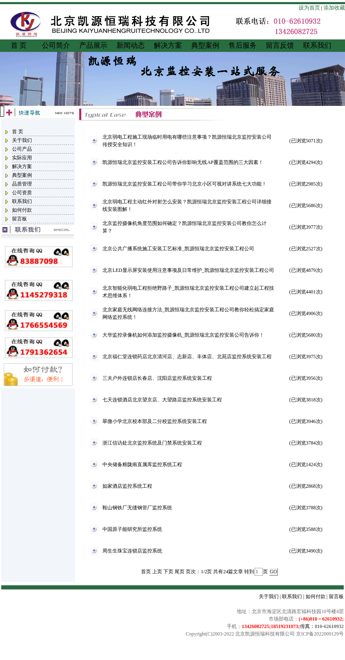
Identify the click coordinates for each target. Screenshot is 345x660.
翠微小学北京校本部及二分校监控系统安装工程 (154, 421)
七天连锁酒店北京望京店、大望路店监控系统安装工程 (162, 400)
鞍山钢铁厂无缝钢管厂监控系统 (137, 508)
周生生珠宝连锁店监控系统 (132, 551)
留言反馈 (280, 45)
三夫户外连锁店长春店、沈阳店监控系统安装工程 (157, 378)
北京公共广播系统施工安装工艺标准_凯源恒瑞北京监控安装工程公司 (178, 249)
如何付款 (22, 210)
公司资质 (22, 193)
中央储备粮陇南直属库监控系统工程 (142, 464)
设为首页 (309, 8)
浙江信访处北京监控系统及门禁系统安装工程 (152, 443)
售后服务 (242, 45)
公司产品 (22, 149)
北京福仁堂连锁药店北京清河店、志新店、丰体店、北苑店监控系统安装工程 (187, 356)
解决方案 (168, 45)
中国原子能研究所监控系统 (132, 529)
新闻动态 (131, 45)
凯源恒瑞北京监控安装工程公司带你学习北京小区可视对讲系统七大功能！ (184, 184)
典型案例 (205, 45)
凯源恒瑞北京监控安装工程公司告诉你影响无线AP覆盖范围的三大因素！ (182, 162)
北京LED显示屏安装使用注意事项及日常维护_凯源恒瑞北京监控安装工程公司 (188, 270)
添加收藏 (334, 8)
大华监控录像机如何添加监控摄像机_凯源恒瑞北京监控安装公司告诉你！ (183, 335)
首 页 (19, 45)
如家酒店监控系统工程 (127, 486)
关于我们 (22, 140)
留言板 (19, 219)
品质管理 (22, 184)
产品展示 (93, 45)
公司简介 (56, 45)
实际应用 (22, 158)
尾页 (180, 571)
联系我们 (317, 45)
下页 (168, 571)
